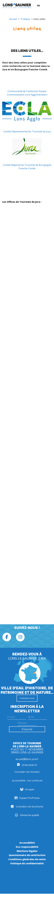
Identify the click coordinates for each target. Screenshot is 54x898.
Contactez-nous (27, 698)
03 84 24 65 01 (27, 765)
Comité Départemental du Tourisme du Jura (27, 131)
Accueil (13, 19)
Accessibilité (27, 842)
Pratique (25, 19)
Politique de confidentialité (27, 863)
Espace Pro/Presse (27, 798)
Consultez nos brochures (27, 806)
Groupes (27, 789)
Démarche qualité (27, 815)
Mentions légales (27, 851)
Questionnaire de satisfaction (27, 855)
